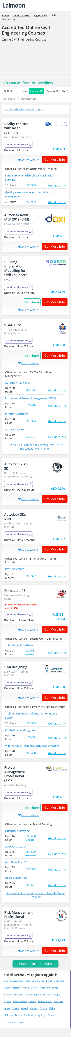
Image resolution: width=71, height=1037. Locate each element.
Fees (65, 91)
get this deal (12, 607)
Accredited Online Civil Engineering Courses (26, 30)
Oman (34, 987)
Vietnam (34, 1008)
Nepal (57, 994)
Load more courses (35, 963)
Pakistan (16, 987)
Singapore (59, 980)
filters (8, 91)
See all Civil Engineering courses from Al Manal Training (35, 895)
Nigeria (7, 1001)
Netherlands (10, 1022)
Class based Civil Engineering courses (24, 109)
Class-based (8, 98)
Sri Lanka (18, 994)
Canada (32, 1001)
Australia (58, 1001)
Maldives (8, 1015)
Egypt (49, 980)
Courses (52, 91)
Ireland (24, 1008)
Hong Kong (40, 1015)
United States (45, 1001)
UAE (6, 980)
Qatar (7, 987)
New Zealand (20, 1001)
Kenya (7, 1008)
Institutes (36, 91)
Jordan (42, 987)
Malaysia (47, 994)
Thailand (28, 1015)
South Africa (38, 980)
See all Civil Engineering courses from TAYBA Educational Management (35, 446)
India (27, 980)
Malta (52, 1008)
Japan (21, 1022)
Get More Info (53, 159)
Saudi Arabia (16, 980)
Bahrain (8, 994)
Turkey (18, 1015)
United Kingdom (33, 994)
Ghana (15, 1008)
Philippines (52, 987)
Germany (52, 1015)
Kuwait (25, 987)
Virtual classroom (26, 98)
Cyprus (43, 1008)
